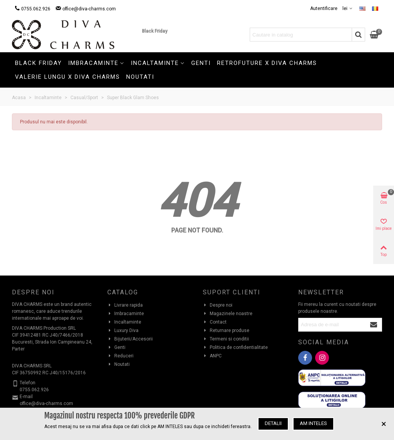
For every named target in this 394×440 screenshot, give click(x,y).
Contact (215, 322)
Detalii (273, 423)
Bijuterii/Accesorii (130, 338)
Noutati (140, 76)
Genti (201, 63)
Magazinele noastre (227, 313)
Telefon (27, 382)
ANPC (212, 355)
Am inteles (313, 423)
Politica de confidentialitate (235, 347)
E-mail (26, 396)
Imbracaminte (93, 63)
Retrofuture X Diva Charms (267, 63)
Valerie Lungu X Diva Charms (67, 76)
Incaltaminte (155, 63)
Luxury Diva (123, 330)
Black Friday (154, 31)
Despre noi (217, 305)
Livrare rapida (125, 305)
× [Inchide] (383, 423)
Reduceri (120, 355)
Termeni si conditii (226, 338)
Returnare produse (226, 330)
